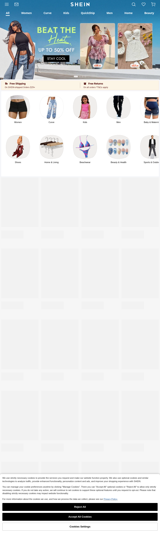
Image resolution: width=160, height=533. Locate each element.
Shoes (18, 162)
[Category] (5, 4)
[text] (97, 66)
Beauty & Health (119, 162)
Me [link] (144, 528)
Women (18, 122)
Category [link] (48, 528)
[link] (17, 4)
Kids (85, 122)
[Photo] (18, 107)
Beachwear (85, 162)
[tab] (7, 13)
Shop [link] (16, 528)
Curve (51, 122)
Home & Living (51, 162)
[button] (153, 4)
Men (118, 122)
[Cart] (154, 4)
